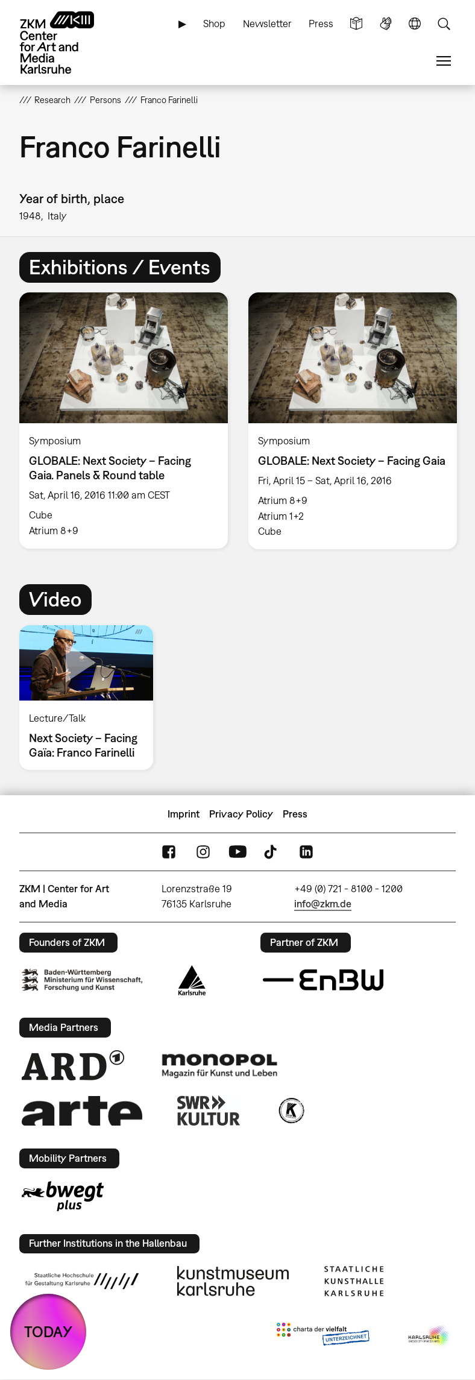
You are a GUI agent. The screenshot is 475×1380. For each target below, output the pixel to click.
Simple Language (356, 23)
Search (444, 23)
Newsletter (267, 23)
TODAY (48, 1331)
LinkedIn (306, 851)
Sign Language (386, 23)
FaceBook (169, 851)
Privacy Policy (241, 814)
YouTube (237, 851)
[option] (123, 420)
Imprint (184, 814)
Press (321, 23)
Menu (444, 61)
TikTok (272, 851)
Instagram (203, 851)
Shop (214, 23)
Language (415, 23)
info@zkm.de (322, 904)
